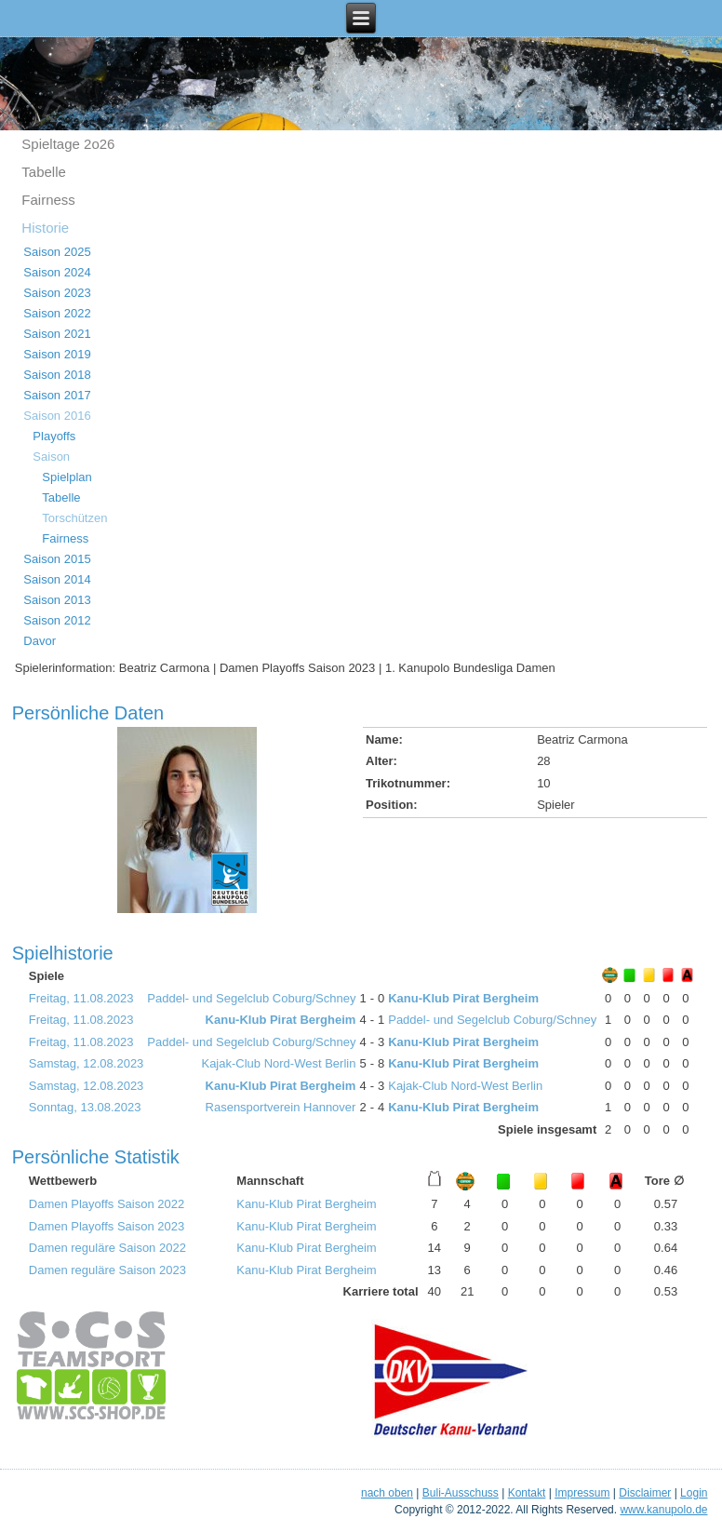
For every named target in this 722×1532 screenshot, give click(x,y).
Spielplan (67, 477)
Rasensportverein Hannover (281, 1107)
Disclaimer (645, 1492)
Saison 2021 (56, 334)
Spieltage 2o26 (67, 144)
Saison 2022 (56, 313)
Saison (51, 457)
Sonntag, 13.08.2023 (85, 1107)
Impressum (582, 1492)
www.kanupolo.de (663, 1509)
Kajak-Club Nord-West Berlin (278, 1063)
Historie (45, 227)
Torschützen (74, 518)
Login (693, 1492)
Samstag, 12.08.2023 (86, 1063)
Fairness (48, 200)
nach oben (387, 1492)
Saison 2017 (56, 395)
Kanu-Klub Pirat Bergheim (463, 998)
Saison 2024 (56, 272)
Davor (39, 641)
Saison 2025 (56, 252)
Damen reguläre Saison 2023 (107, 1270)
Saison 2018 (56, 375)
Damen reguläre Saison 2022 (107, 1248)
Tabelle (43, 172)
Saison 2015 (56, 559)
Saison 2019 (56, 354)
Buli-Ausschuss (460, 1492)
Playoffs (54, 436)
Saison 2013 (56, 600)
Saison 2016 (56, 416)
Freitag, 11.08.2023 (81, 998)
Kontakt (527, 1492)
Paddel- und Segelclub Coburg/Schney (251, 998)
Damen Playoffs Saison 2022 (106, 1204)
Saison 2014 (56, 579)
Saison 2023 (56, 293)
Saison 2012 (56, 620)
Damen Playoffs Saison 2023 (106, 1226)
